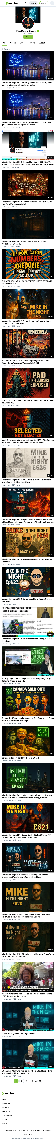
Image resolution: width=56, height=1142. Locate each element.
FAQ (4, 1099)
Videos (12, 43)
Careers (5, 1107)
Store (4, 1119)
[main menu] (3, 3)
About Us (6, 1103)
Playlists (31, 43)
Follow (28, 37)
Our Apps (6, 1111)
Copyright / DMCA (36, 1130)
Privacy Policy (23, 1130)
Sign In (33, 3)
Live (22, 43)
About (42, 43)
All (4, 43)
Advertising (7, 1115)
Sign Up (44, 3)
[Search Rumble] (25, 3)
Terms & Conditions (11, 1130)
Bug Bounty (28, 1134)
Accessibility (47, 1130)
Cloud (4, 1124)
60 (40, 1081)
